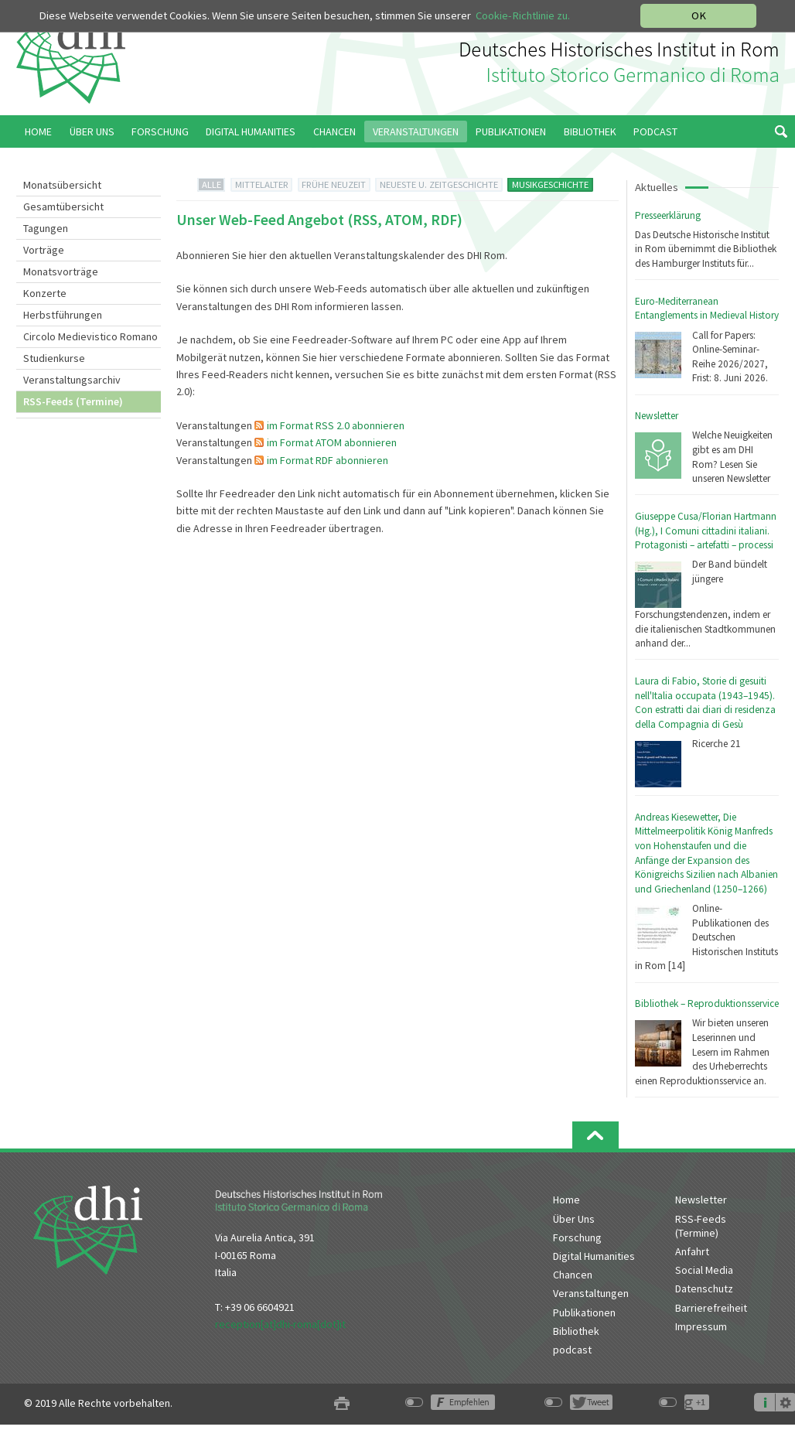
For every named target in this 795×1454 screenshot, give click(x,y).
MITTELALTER (261, 184)
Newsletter (656, 415)
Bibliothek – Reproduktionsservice (707, 1003)
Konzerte (45, 293)
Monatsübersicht (62, 185)
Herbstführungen (62, 315)
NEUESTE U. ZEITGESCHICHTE (439, 184)
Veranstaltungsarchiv (72, 380)
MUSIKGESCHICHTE (550, 184)
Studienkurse (54, 358)
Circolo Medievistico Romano (90, 336)
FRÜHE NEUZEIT (334, 184)
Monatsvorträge (60, 271)
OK (698, 15)
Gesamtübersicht (63, 206)
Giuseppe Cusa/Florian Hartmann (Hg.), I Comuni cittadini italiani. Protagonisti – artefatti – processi (705, 530)
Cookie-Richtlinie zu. (523, 15)
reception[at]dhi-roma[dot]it (280, 1324)
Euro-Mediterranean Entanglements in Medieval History (707, 309)
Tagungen (45, 228)
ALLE (211, 184)
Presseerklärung (668, 215)
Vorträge (43, 250)
